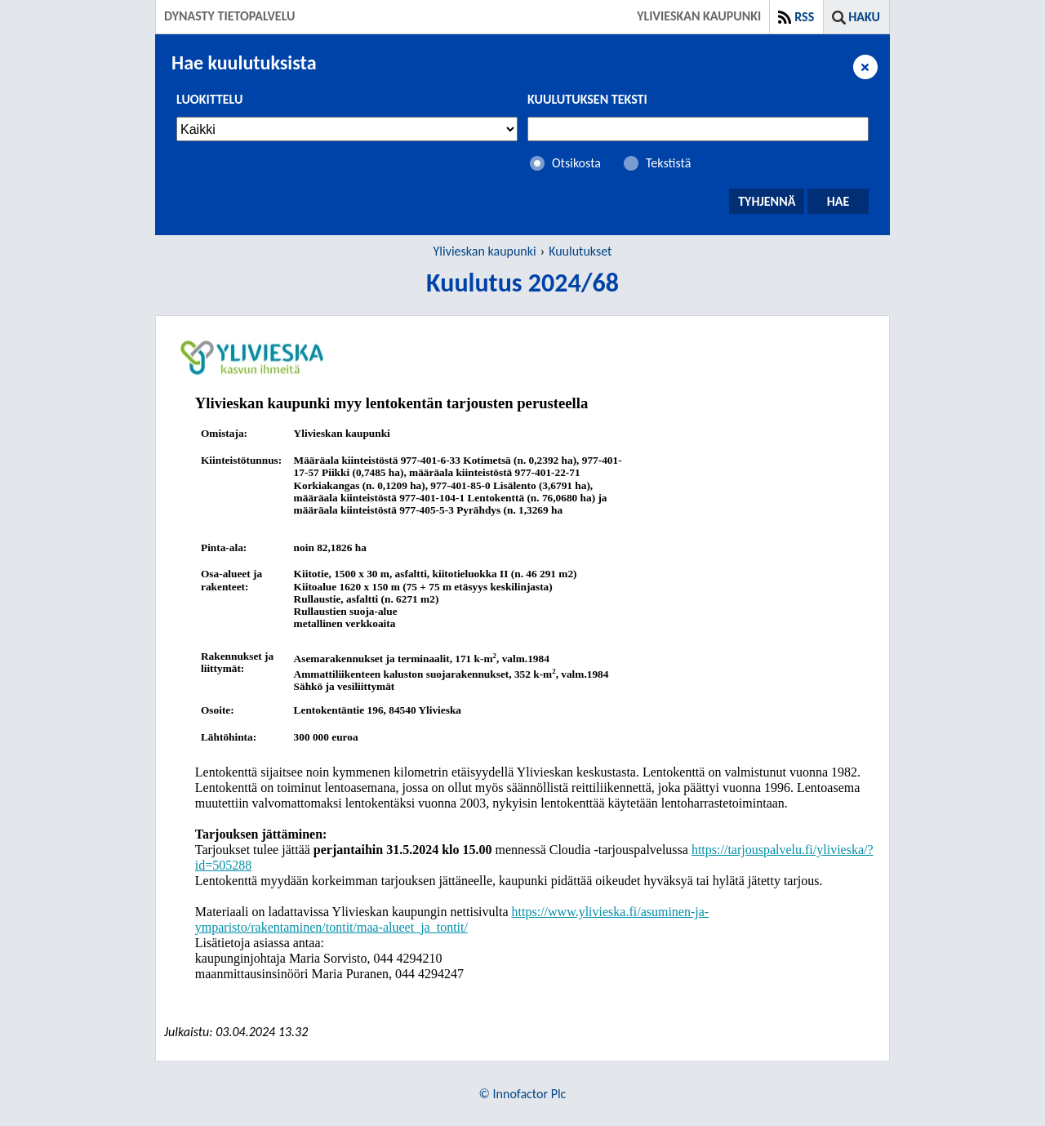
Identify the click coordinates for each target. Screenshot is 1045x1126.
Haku (864, 16)
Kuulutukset (580, 251)
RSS (804, 16)
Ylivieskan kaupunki (485, 251)
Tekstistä (668, 163)
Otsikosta (576, 163)
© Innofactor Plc (523, 1094)
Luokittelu (209, 99)
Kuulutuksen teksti (587, 99)
